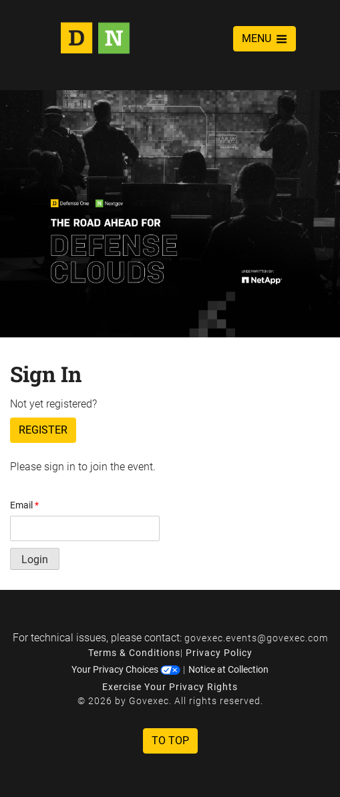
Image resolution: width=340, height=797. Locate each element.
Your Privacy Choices (125, 669)
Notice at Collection (228, 669)
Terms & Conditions (134, 652)
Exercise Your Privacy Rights (170, 686)
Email (24, 505)
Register (43, 430)
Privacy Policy (219, 652)
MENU (264, 38)
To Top (170, 740)
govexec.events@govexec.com (256, 638)
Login (34, 559)
